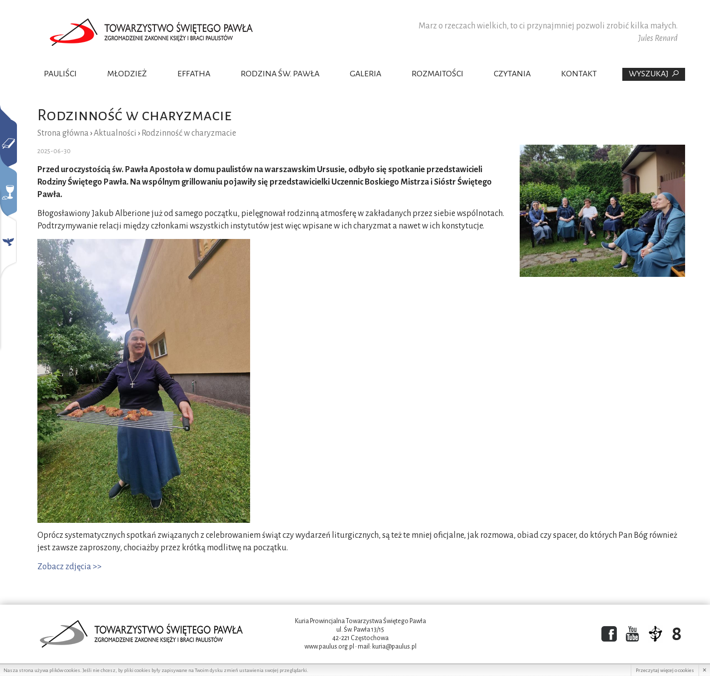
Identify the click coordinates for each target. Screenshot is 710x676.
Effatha (193, 73)
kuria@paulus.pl (394, 646)
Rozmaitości (437, 73)
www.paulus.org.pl (329, 646)
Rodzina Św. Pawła (280, 73)
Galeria (365, 73)
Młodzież (127, 73)
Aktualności (115, 133)
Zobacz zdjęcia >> (69, 566)
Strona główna (63, 133)
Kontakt (579, 73)
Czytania (512, 73)
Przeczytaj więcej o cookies (665, 670)
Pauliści (60, 73)
